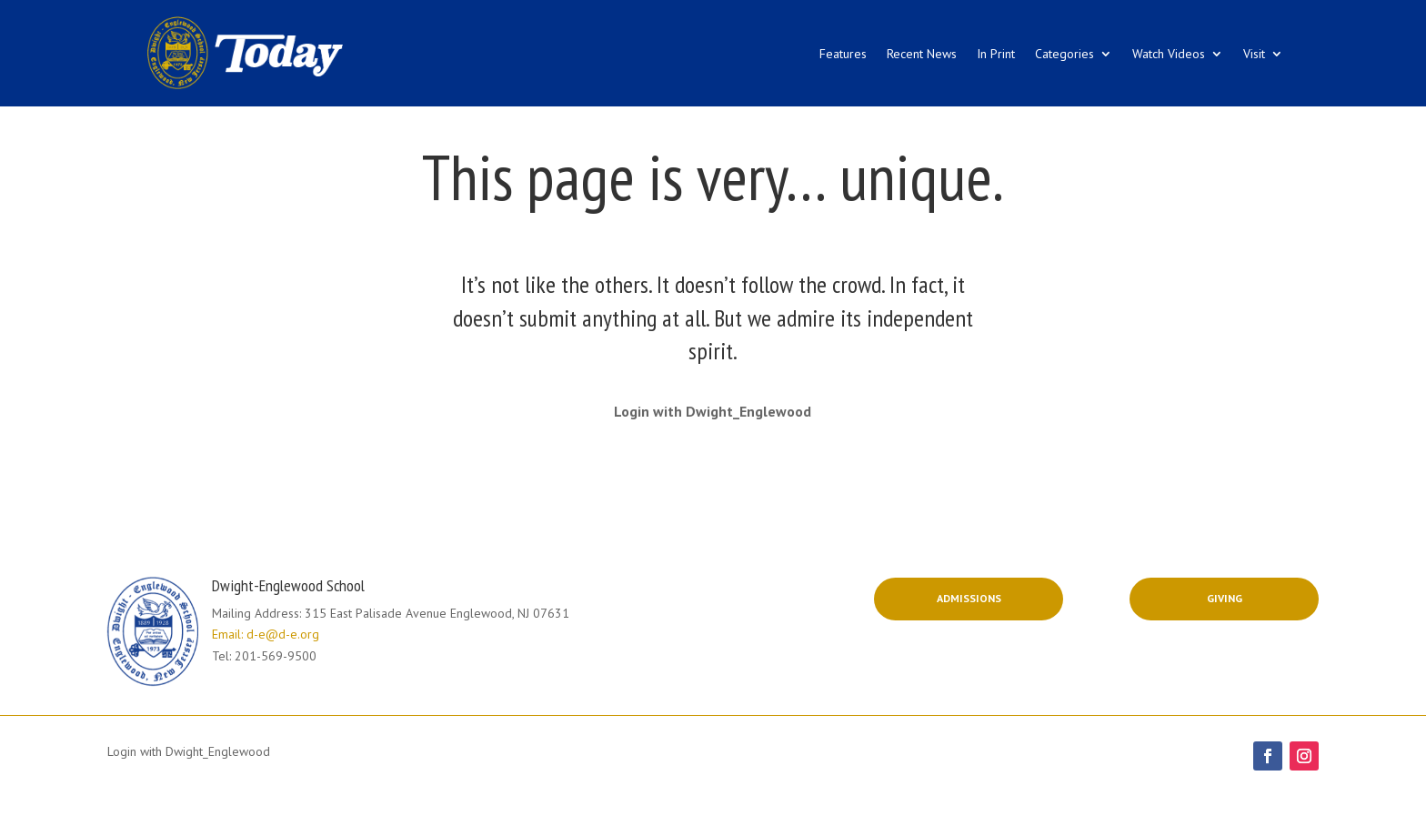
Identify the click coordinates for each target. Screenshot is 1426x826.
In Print (996, 53)
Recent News (922, 53)
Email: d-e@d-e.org (265, 634)
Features (843, 53)
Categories (1064, 53)
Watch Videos (1168, 53)
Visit (1254, 53)
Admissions (969, 598)
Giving (1224, 598)
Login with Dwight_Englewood (712, 411)
